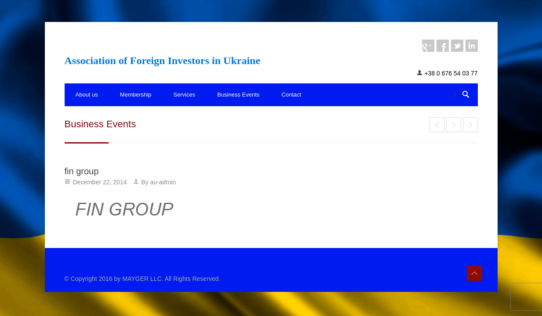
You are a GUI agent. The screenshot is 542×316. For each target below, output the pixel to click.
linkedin (472, 46)
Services (184, 94)
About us (87, 94)
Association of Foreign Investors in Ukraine (163, 60)
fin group (82, 171)
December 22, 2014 (100, 182)
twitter (457, 46)
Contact (291, 94)
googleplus (428, 46)
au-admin (163, 182)
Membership (136, 94)
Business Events (238, 94)
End (436, 124)
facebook (443, 46)
